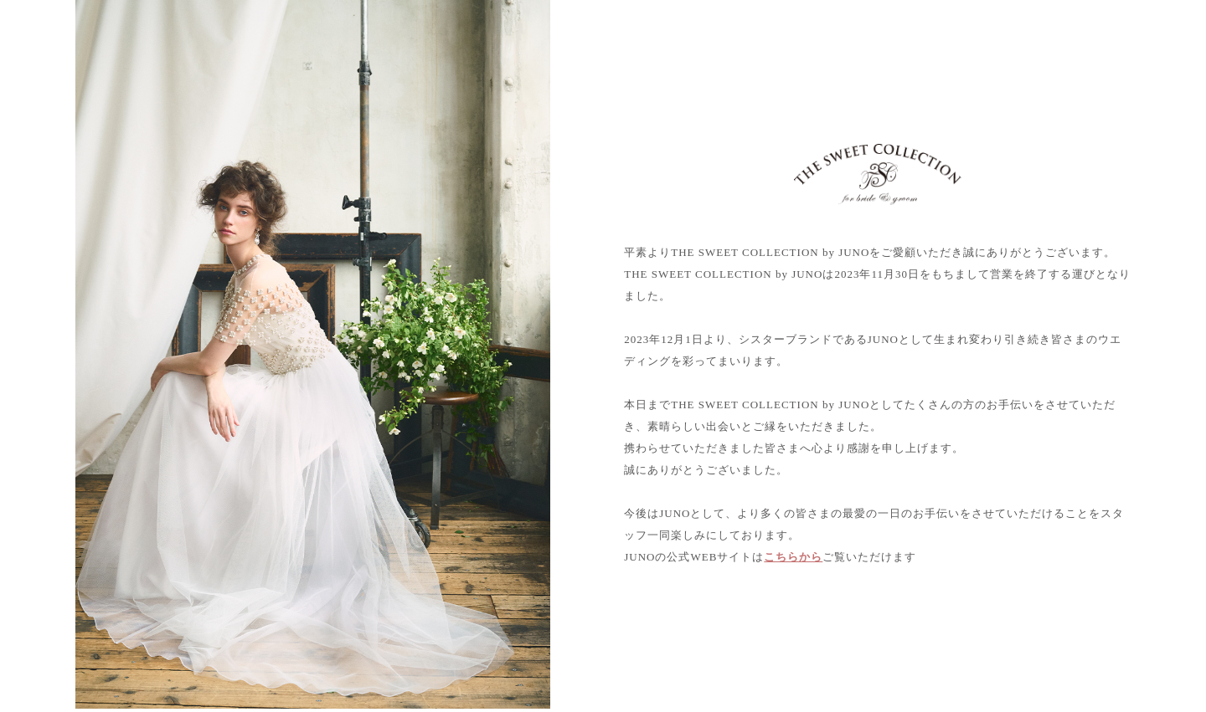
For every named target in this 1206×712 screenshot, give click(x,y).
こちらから (793, 557)
